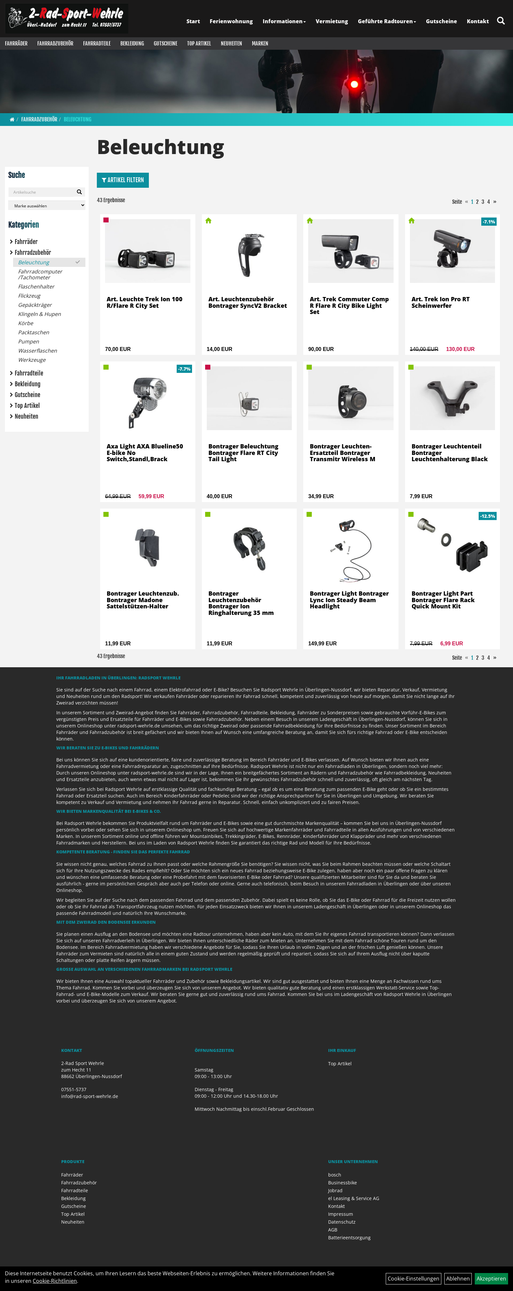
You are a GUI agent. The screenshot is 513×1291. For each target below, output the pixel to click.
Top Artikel (199, 43)
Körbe (25, 323)
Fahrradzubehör (55, 43)
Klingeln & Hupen (39, 314)
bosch (334, 1175)
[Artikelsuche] (501, 21)
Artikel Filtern (123, 179)
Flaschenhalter (36, 286)
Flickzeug (29, 295)
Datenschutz (342, 1222)
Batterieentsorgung (349, 1237)
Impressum (340, 1214)
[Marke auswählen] (46, 205)
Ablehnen (458, 1278)
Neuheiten (231, 43)
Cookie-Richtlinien (55, 1280)
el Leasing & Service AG (353, 1198)
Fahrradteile (97, 43)
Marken (260, 43)
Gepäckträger (35, 304)
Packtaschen (33, 332)
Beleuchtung (77, 119)
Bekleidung (132, 43)
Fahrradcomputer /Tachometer (40, 274)
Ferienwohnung (231, 21)
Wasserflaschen (37, 350)
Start (193, 21)
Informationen (284, 21)
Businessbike (342, 1182)
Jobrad (335, 1190)
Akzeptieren (491, 1278)
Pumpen (28, 341)
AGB (332, 1230)
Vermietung (332, 21)
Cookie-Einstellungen (413, 1278)
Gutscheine (441, 21)
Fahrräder (16, 43)
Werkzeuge (31, 359)
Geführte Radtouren (387, 21)
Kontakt (478, 21)
